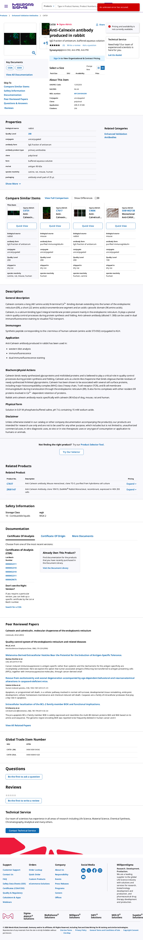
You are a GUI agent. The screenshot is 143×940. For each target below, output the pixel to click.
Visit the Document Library (55, 568)
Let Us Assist (115, 55)
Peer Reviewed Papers (16, 99)
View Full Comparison (56, 198)
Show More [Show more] (13, 183)
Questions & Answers (16, 103)
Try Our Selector (71, 451)
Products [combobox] (48, 6)
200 (30, 133)
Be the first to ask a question (24, 776)
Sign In (57, 58)
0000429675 (11, 579)
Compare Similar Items (16, 86)
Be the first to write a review (25, 801)
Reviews (8, 108)
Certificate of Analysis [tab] (20, 536)
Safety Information (14, 90)
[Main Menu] (6, 6)
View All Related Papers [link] (18, 725)
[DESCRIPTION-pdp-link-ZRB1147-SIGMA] (74, 490)
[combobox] (77, 6)
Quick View (22, 225)
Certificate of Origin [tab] (53, 536)
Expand (131, 483)
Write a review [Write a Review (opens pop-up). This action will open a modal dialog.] (73, 45)
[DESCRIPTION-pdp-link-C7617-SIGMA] (74, 483)
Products (3, 15)
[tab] (6, 15)
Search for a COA (13, 607)
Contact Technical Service (22, 830)
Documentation (13, 94)
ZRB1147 (11, 489)
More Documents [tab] (82, 536)
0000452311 (11, 564)
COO (19, 67)
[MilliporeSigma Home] (23, 6)
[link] (14, 870)
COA (10, 67)
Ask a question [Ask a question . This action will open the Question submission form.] (89, 45)
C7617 (10, 483)
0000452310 (11, 568)
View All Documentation (19, 74)
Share (100, 24)
